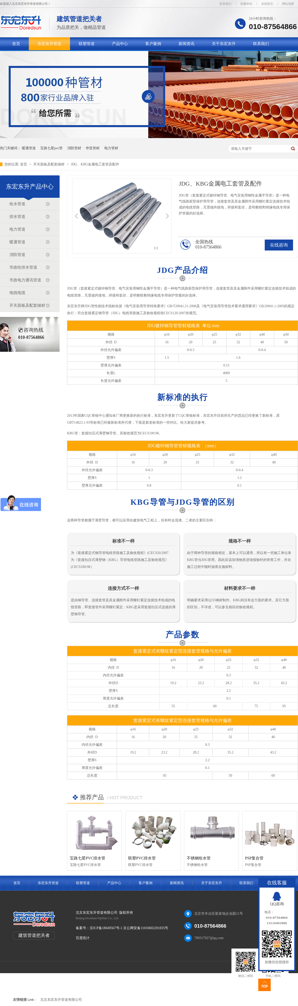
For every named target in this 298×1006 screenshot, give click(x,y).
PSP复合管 (254, 858)
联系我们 (225, 3)
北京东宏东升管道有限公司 (61, 1000)
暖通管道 (29, 148)
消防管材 (74, 148)
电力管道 (17, 229)
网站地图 (288, 3)
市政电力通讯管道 (25, 280)
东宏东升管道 (49, 44)
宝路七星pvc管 (51, 148)
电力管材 (111, 148)
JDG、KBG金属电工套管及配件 (95, 164)
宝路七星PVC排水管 (87, 858)
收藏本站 (246, 3)
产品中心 (120, 44)
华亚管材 (93, 148)
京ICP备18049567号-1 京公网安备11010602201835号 (129, 928)
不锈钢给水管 (199, 858)
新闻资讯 (186, 44)
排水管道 (17, 216)
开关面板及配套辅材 (49, 164)
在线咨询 (279, 245)
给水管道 (17, 204)
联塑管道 (87, 44)
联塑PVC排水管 (142, 858)
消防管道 (17, 254)
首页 (16, 44)
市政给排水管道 (23, 267)
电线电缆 (17, 293)
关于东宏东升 (224, 44)
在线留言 (267, 3)
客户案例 (153, 44)
